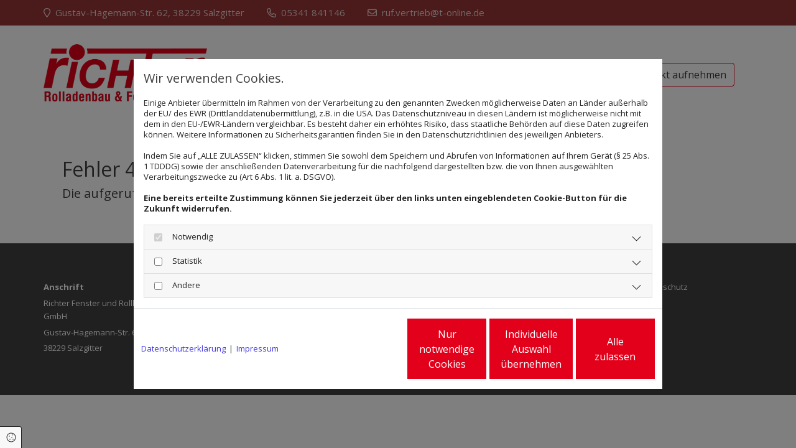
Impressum (257, 348)
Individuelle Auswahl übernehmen (479, 349)
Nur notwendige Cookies (361, 349)
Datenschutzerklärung (183, 348)
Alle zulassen (597, 349)
